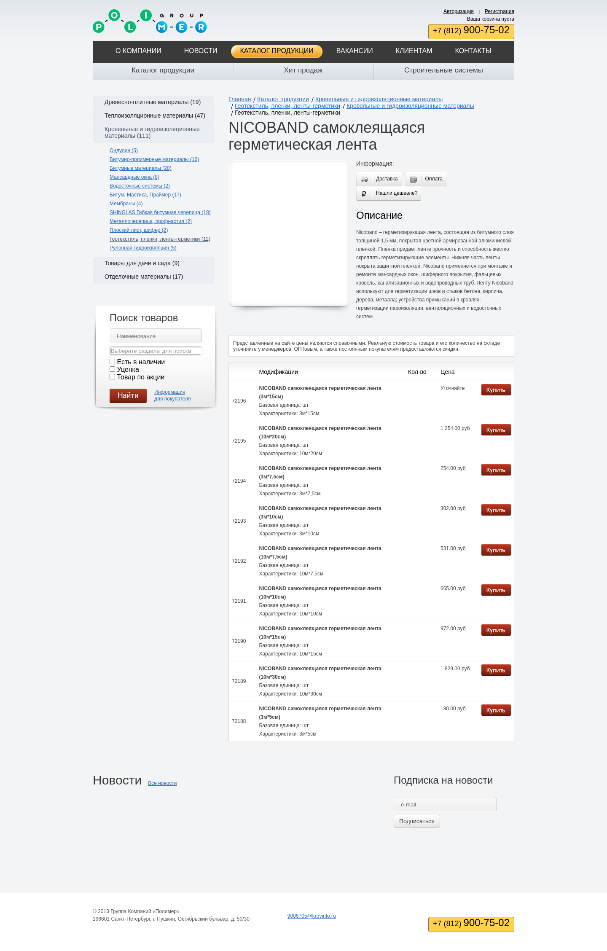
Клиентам (414, 50)
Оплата (432, 180)
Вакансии (354, 50)
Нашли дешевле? (395, 194)
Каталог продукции (277, 50)
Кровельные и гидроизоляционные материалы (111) (152, 132)
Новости (201, 50)
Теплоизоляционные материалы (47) (155, 115)
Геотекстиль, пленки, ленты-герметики (287, 105)
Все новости (162, 783)
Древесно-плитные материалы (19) (153, 102)
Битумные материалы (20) (141, 168)
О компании (138, 50)
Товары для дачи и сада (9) (142, 263)
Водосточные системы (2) (140, 186)
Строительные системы (443, 70)
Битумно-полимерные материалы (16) (154, 159)
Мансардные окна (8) (134, 177)
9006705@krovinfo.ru (311, 916)
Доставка (385, 179)
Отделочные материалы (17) (144, 276)
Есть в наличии (141, 361)
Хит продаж (303, 70)
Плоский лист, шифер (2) (139, 230)
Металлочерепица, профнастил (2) (151, 221)
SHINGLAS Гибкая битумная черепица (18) (160, 212)
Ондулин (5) (124, 150)
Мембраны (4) (126, 204)
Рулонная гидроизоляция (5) (143, 248)
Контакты (473, 50)
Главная (239, 99)
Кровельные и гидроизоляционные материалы (379, 99)
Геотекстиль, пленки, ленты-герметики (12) (160, 239)
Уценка (128, 369)
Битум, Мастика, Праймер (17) (145, 195)
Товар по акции (140, 377)
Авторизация (458, 11)
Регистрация (499, 11)
